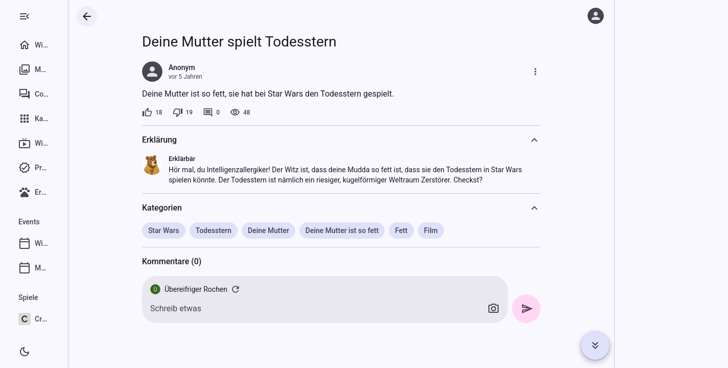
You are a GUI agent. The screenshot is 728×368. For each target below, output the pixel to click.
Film (458, 230)
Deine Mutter (296, 230)
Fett (428, 230)
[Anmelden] (595, 16)
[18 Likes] (180, 112)
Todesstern (241, 230)
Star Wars (191, 230)
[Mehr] (563, 71)
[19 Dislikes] (210, 112)
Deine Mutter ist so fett (369, 230)
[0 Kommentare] (238, 112)
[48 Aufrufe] (267, 112)
